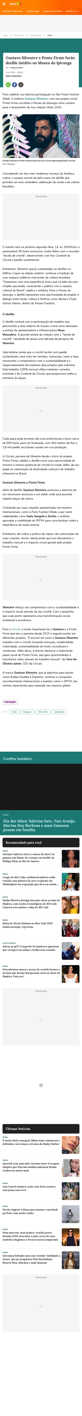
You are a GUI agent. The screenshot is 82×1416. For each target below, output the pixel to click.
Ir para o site (15, 3)
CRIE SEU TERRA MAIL (13, 11)
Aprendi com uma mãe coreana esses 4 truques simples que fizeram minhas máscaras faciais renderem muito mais (31, 1167)
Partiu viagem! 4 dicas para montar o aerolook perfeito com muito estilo (30, 1211)
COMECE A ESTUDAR (52, 11)
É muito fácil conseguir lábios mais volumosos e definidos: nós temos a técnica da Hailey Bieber (31, 1142)
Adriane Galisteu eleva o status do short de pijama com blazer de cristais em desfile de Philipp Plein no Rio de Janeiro (29, 858)
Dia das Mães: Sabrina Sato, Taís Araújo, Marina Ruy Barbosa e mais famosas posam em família (39, 825)
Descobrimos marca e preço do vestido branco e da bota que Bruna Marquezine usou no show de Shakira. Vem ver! (31, 973)
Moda (49, 35)
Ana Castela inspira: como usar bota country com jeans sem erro (29, 1188)
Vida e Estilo (19, 35)
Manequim (27, 712)
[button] (4, 3)
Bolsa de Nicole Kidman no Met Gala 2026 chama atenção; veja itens (27, 925)
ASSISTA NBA (32, 11)
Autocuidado (36, 35)
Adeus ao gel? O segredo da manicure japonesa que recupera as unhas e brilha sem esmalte (31, 948)
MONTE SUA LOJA (74, 11)
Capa (5, 35)
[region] (41, 23)
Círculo (16, 629)
